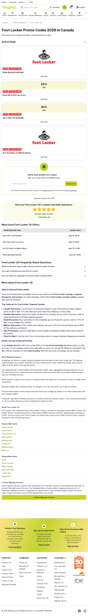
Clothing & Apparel (19, 22)
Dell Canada (7, 437)
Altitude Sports (8, 447)
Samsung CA (7, 430)
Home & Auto (42, 583)
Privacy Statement (71, 190)
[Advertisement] (44, 511)
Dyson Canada (8, 470)
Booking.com (7, 440)
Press (21, 576)
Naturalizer (6, 476)
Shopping (41, 587)
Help (31, 2)
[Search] (64, 7)
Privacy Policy (8, 573)
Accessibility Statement (43, 611)
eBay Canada (7, 466)
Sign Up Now (44, 545)
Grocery (40, 580)
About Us (23, 562)
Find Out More (15, 547)
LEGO (4, 460)
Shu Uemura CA (60, 586)
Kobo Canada (7, 427)
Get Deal (44, 76)
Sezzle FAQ (7, 570)
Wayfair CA (59, 582)
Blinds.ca (5, 450)
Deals (4, 2)
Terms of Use (47, 190)
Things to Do (42, 566)
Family (39, 576)
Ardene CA (6, 444)
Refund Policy (7, 577)
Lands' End (6, 473)
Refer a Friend (25, 572)
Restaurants (42, 562)
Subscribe (71, 184)
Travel (39, 594)
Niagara (40, 591)
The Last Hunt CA (9, 434)
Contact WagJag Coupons (44, 497)
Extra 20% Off (43, 598)
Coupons (12, 2)
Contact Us (6, 562)
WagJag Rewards (9, 584)
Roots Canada (7, 463)
